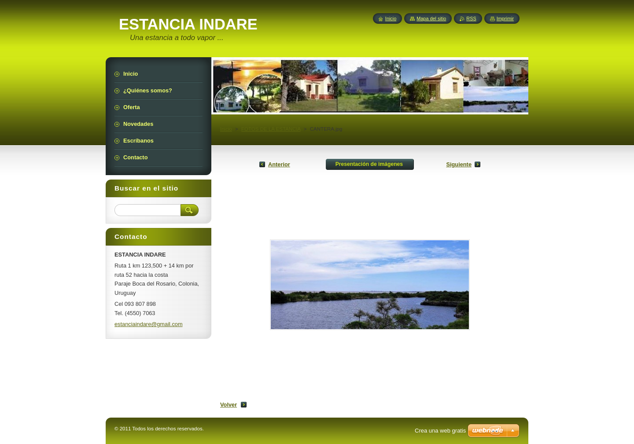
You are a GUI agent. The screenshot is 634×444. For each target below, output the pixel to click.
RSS (471, 18)
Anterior (279, 164)
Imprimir (505, 18)
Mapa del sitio (431, 18)
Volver (228, 404)
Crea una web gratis (440, 430)
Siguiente (459, 164)
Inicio (226, 129)
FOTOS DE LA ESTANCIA (271, 129)
